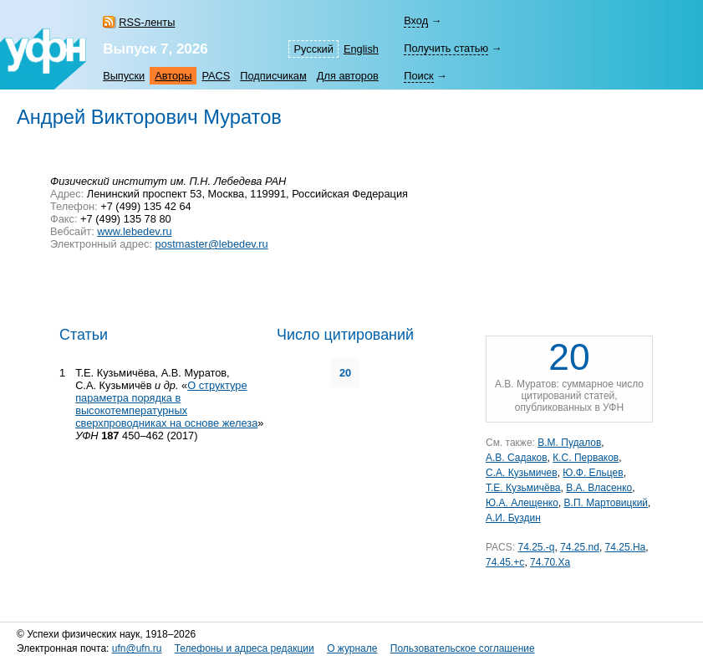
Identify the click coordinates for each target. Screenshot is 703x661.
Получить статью (446, 48)
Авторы (173, 75)
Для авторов (348, 75)
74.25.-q (535, 547)
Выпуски (124, 75)
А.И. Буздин (513, 518)
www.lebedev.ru (134, 231)
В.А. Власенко (599, 488)
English (361, 49)
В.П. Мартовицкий (606, 503)
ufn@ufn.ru (137, 648)
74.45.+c (505, 562)
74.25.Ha (625, 547)
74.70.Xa (550, 562)
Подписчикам (273, 75)
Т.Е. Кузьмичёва (523, 488)
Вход (416, 20)
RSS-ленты (147, 22)
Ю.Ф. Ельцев (593, 473)
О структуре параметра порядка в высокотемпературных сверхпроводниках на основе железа (166, 404)
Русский (313, 49)
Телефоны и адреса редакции (244, 648)
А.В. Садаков (517, 458)
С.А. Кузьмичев (522, 473)
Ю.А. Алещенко (522, 503)
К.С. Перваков (586, 458)
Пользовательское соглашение (462, 648)
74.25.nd (579, 547)
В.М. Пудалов (569, 442)
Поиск (418, 75)
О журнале (352, 648)
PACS (215, 75)
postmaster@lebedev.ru (211, 244)
